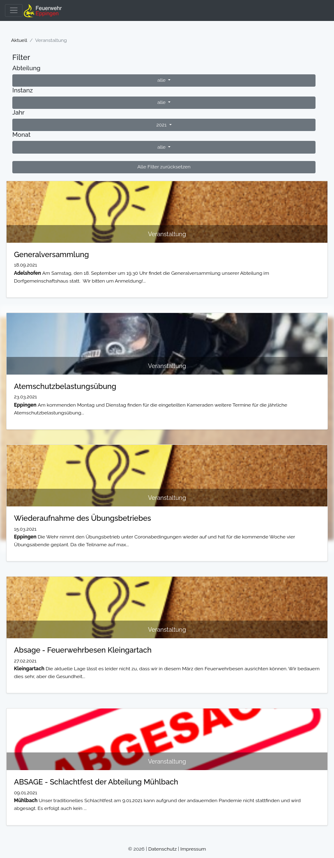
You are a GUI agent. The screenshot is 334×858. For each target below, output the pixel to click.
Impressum (193, 849)
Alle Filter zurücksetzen (164, 167)
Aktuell (19, 40)
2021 (162, 125)
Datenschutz (162, 849)
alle (162, 80)
